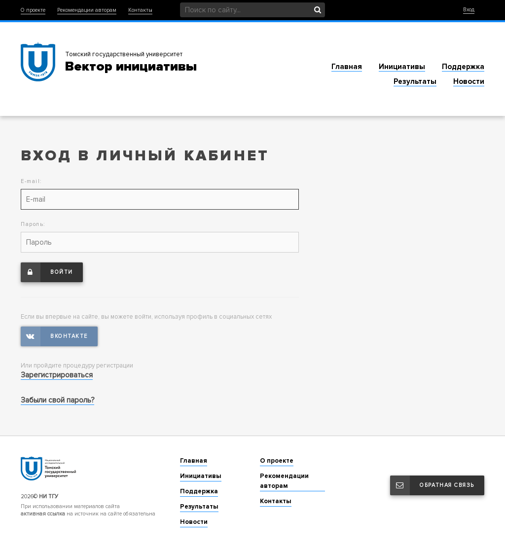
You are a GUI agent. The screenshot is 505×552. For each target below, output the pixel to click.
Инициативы (402, 66)
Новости (468, 81)
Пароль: (33, 224)
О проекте (33, 10)
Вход (468, 9)
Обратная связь (432, 485)
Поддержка (463, 66)
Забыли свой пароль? (57, 400)
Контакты (140, 10)
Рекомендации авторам (86, 10)
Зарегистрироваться (57, 374)
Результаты (415, 81)
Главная (346, 66)
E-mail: (31, 181)
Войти (47, 272)
